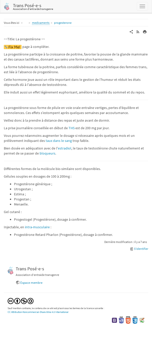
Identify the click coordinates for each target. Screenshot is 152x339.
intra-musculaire (37, 227)
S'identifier (139, 249)
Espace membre (31, 282)
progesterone (63, 23)
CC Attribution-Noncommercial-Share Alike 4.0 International (38, 312)
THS (72, 128)
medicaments (40, 23)
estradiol (64, 148)
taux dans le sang (59, 140)
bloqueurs (47, 153)
